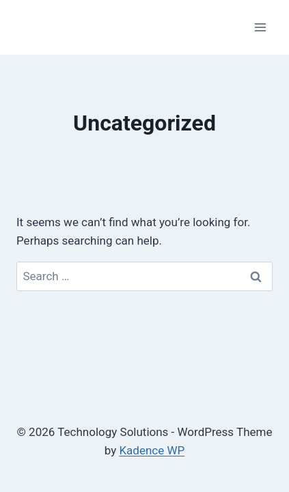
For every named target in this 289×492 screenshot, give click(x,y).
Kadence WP (151, 450)
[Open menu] (260, 27)
